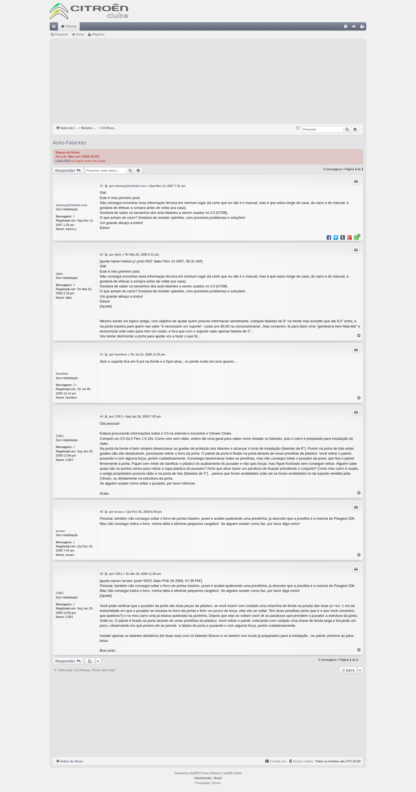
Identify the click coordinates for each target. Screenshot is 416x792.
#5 (101, 511)
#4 (101, 416)
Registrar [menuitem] (363, 27)
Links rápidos (55, 27)
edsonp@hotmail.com (71, 205)
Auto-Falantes (69, 142)
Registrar (98, 34)
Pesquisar (61, 34)
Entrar (80, 34)
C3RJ (59, 436)
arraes (60, 531)
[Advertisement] (208, 82)
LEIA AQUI (63, 161)
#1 (101, 185)
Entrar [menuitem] (355, 27)
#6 (101, 573)
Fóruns (71, 26)
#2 (101, 254)
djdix (59, 273)
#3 (101, 354)
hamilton (62, 373)
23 (74, 385)
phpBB (194, 773)
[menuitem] (346, 26)
